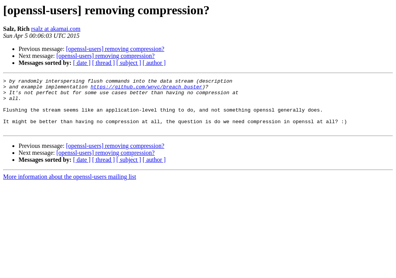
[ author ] (154, 62)
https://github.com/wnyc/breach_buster (146, 88)
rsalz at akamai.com (55, 28)
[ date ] (81, 62)
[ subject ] (128, 62)
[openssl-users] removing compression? (115, 49)
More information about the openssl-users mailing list (69, 187)
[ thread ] (103, 62)
